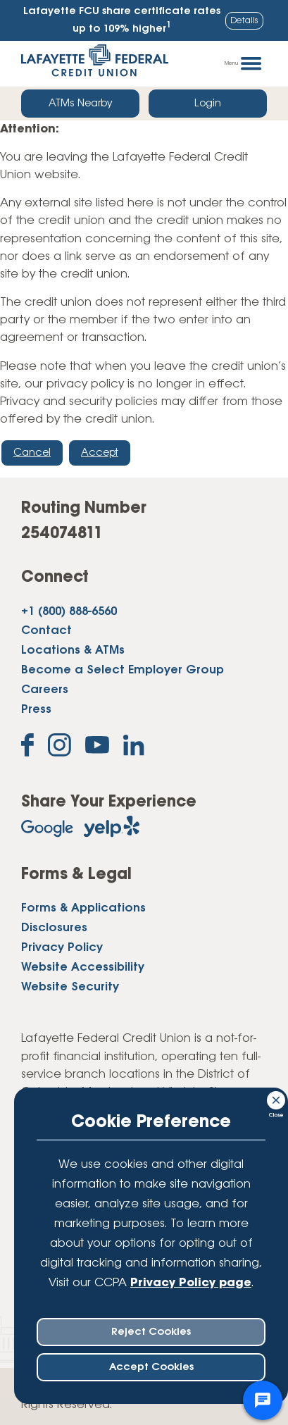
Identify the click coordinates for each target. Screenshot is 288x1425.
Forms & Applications (83, 908)
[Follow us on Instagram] (59, 747)
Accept (99, 453)
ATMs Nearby (81, 103)
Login (207, 103)
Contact (46, 630)
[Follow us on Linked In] (133, 748)
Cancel (32, 453)
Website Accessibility (82, 967)
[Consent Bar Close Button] (276, 1098)
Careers (44, 690)
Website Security (70, 987)
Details (244, 20)
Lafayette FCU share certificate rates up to (121, 20)
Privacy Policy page (190, 1283)
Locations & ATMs (73, 650)
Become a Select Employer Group (122, 670)
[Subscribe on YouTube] (97, 747)
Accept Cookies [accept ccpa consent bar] (151, 1367)
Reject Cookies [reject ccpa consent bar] (151, 1332)
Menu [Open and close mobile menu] (243, 63)
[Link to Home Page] (94, 63)
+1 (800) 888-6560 (69, 611)
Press (36, 709)
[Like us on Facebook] (27, 747)
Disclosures (54, 928)
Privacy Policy (62, 947)
